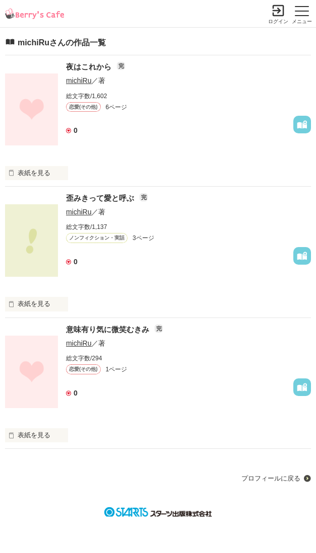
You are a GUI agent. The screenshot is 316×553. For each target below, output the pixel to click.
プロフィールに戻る (270, 478)
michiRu (79, 80)
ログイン (278, 21)
